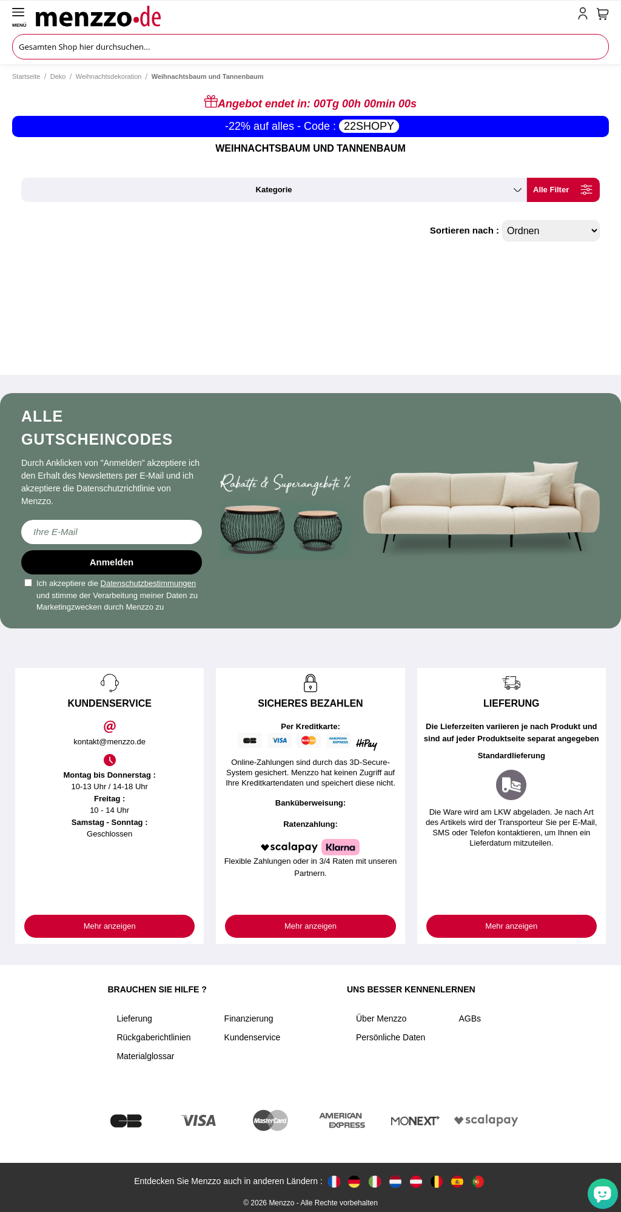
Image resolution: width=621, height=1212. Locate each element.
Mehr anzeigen (110, 926)
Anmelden (112, 562)
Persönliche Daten (390, 1037)
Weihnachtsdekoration (109, 76)
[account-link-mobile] (585, 15)
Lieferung (134, 1018)
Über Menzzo (381, 1018)
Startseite (26, 76)
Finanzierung (249, 1018)
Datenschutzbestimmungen (148, 583)
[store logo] (304, 16)
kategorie (274, 189)
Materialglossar (145, 1056)
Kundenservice (252, 1037)
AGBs (469, 1018)
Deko (58, 76)
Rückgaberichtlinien (153, 1037)
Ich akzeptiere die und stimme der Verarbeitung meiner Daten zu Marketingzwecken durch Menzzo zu (111, 595)
